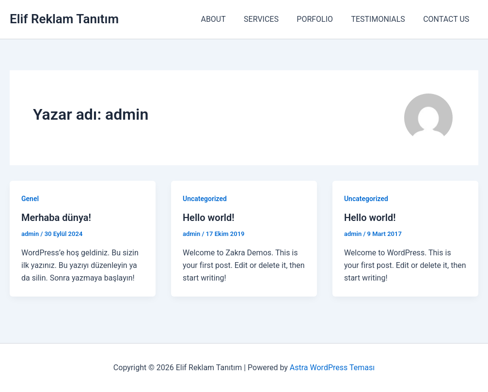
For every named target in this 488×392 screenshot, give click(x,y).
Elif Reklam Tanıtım (64, 19)
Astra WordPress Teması (332, 367)
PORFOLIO (321, 19)
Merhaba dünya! (56, 217)
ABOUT (224, 19)
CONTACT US (448, 19)
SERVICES (270, 19)
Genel (30, 199)
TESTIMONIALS (382, 19)
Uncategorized (205, 199)
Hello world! (209, 217)
